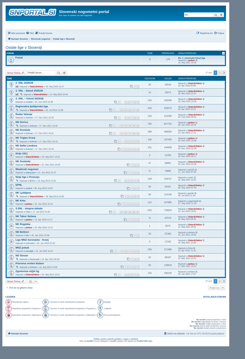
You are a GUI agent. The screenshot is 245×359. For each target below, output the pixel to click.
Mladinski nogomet (27, 179)
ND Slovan (22, 265)
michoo (191, 243)
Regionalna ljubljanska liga (32, 116)
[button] (224, 83)
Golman (29, 128)
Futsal (19, 67)
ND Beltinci (22, 242)
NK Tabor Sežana (26, 226)
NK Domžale (23, 140)
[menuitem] (30, 43)
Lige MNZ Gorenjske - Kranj (32, 250)
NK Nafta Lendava (26, 156)
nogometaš (193, 211)
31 (138, 222)
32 (121, 136)
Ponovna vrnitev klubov (30, 273)
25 (126, 120)
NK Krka (20, 210)
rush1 (191, 188)
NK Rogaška (23, 234)
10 (126, 262)
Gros (190, 258)
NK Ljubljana (23, 203)
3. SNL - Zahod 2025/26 (29, 101)
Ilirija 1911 (22, 163)
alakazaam (31, 183)
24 (121, 120)
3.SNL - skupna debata (29, 218)
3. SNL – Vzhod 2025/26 (29, 108)
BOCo (32, 191)
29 (130, 222)
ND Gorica (22, 132)
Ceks (28, 222)
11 (130, 262)
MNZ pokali (22, 258)
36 (138, 136)
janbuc (191, 71)
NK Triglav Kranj (25, 148)
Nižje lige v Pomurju (27, 187)
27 (134, 120)
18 (134, 144)
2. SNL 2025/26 (24, 93)
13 (138, 262)
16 (126, 144)
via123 (191, 180)
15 (121, 144)
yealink (29, 198)
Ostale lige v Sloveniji (24, 58)
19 (138, 144)
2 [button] (219, 83)
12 (134, 262)
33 (126, 136)
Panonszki (34, 269)
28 (138, 120)
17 (130, 144)
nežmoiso (30, 253)
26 (130, 120)
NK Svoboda (23, 171)
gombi (191, 203)
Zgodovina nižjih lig (27, 281)
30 (134, 222)
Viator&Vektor (37, 97)
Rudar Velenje (24, 124)
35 (134, 136)
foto (27, 246)
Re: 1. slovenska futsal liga (191, 68)
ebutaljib (29, 261)
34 (130, 136)
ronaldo (29, 112)
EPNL (19, 195)
